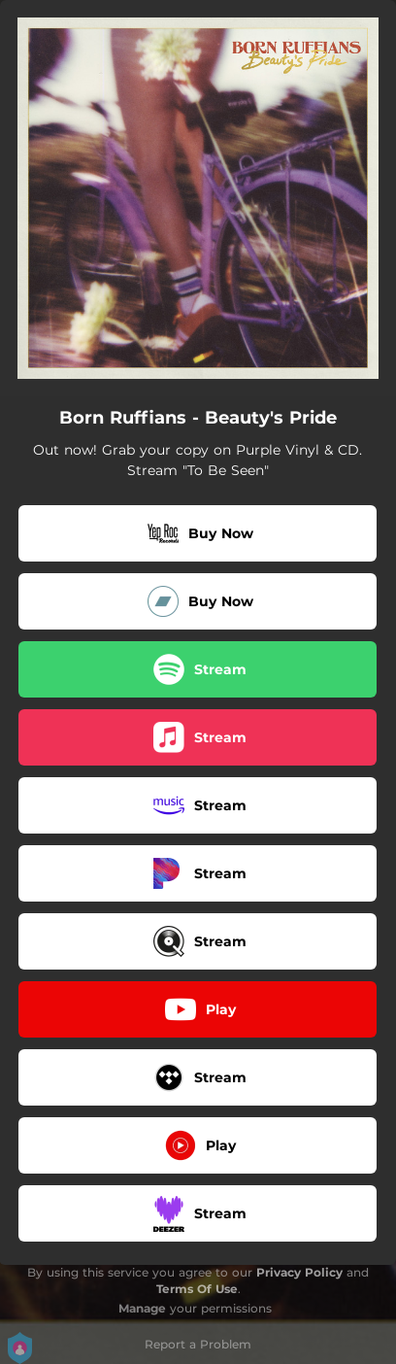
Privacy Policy (299, 1272)
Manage (142, 1308)
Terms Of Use (197, 1288)
